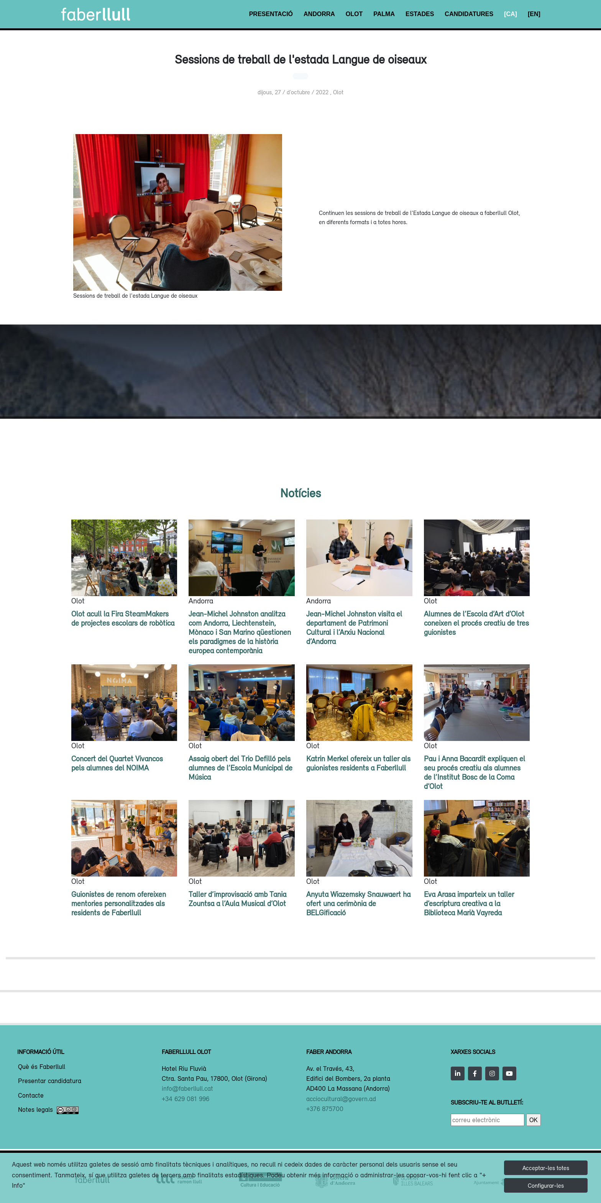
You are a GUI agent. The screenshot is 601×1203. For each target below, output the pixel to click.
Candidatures (469, 14)
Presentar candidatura (49, 1081)
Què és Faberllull (41, 1067)
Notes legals (48, 1110)
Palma (384, 14)
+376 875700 (324, 1109)
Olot (354, 14)
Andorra (319, 14)
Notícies (300, 493)
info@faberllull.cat (187, 1088)
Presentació (271, 14)
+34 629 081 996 (185, 1099)
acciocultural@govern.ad (341, 1099)
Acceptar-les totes (545, 1167)
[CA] (510, 14)
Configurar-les (546, 1185)
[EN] (534, 14)
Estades (420, 14)
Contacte (31, 1095)
